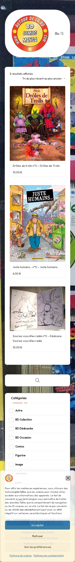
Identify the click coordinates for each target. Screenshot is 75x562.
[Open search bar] (37, 380)
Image (19, 464)
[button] (68, 478)
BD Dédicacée (24, 428)
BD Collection (23, 419)
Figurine (20, 455)
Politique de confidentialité (49, 555)
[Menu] (57, 33)
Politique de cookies (21, 555)
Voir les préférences (37, 547)
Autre (18, 410)
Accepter (37, 525)
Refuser (37, 536)
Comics (19, 446)
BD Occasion (23, 437)
